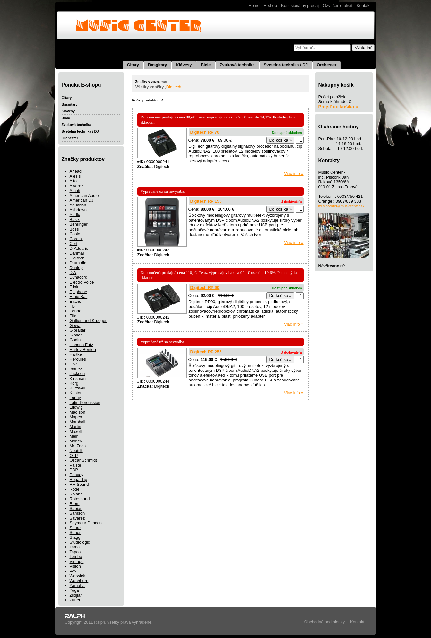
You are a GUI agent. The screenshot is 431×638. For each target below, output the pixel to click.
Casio (75, 234)
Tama (75, 547)
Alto (73, 181)
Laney (75, 397)
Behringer (79, 224)
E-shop (270, 5)
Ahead (76, 171)
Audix (75, 214)
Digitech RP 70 (205, 132)
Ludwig (76, 407)
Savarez (77, 518)
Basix (75, 219)
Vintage (77, 561)
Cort (74, 243)
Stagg (75, 537)
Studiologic (80, 542)
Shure (75, 527)
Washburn (79, 580)
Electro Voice (82, 282)
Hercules (78, 359)
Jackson (77, 373)
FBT (74, 306)
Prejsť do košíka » (338, 106)
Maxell (76, 431)
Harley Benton (83, 349)
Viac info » (293, 173)
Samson (77, 513)
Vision (75, 566)
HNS (74, 364)
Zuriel (75, 600)
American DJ (81, 200)
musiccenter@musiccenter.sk (341, 206)
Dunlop (76, 267)
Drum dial (79, 262)
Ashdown (78, 209)
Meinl (75, 436)
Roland (76, 494)
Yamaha (77, 585)
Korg (74, 383)
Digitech (77, 258)
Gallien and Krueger (88, 320)
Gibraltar (78, 330)
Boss (74, 229)
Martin (75, 426)
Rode (75, 489)
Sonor (75, 532)
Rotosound (80, 498)
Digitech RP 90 (205, 287)
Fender (76, 311)
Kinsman (78, 378)
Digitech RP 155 (206, 201)
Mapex (76, 417)
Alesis (75, 176)
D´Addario (79, 248)
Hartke (76, 354)
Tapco (75, 551)
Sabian (76, 508)
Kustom (77, 392)
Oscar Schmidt (83, 460)
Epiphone (78, 291)
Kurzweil (77, 388)
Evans (75, 301)
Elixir (74, 286)
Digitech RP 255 (206, 351)
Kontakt (364, 5)
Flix (73, 315)
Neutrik (76, 450)
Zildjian (76, 595)
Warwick (77, 575)
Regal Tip (78, 479)
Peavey (76, 474)
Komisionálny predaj (300, 5)
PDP (74, 470)
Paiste (75, 465)
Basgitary (157, 64)
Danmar (77, 253)
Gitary (133, 64)
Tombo (76, 556)
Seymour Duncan (86, 522)
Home (254, 5)
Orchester (326, 64)
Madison (77, 412)
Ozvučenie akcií (337, 5)
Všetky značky (149, 86)
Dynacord (79, 277)
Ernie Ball (79, 296)
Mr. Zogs (78, 445)
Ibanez (76, 368)
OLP (74, 455)
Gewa (75, 325)
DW (73, 272)
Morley (76, 441)
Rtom (75, 503)
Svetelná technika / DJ (286, 64)
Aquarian (78, 205)
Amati (75, 190)
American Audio (84, 195)
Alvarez (76, 185)
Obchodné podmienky (324, 621)
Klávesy (184, 64)
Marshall (77, 421)
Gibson (76, 335)
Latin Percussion (85, 402)
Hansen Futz (81, 344)
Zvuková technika (237, 64)
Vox (73, 571)
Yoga (74, 590)
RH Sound (79, 484)
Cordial (76, 238)
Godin (75, 339)
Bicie (206, 64)
